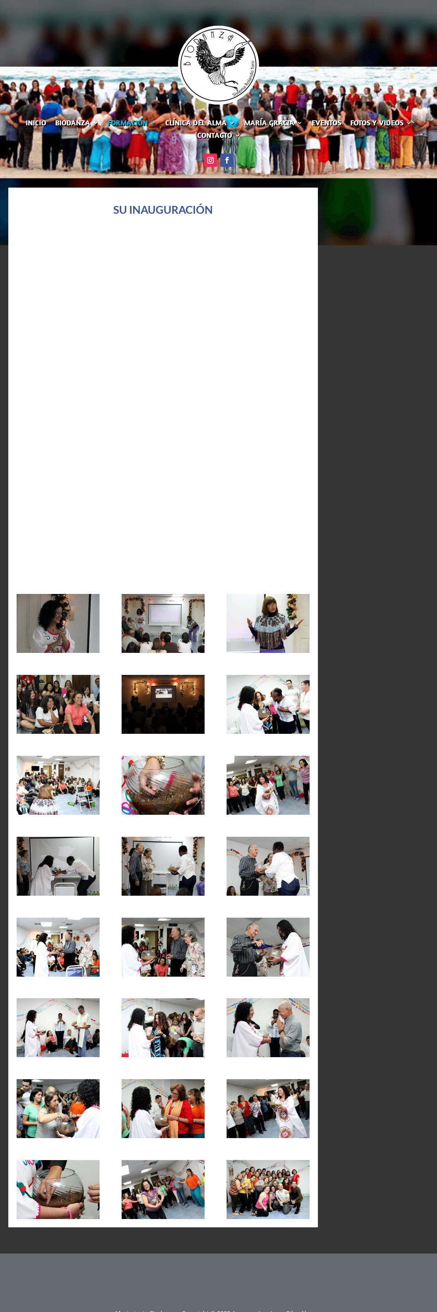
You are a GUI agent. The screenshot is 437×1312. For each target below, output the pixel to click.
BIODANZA (72, 123)
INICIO (36, 123)
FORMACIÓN (127, 123)
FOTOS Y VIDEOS (376, 123)
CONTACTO (214, 136)
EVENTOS (326, 123)
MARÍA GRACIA (269, 123)
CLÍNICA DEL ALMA (196, 123)
